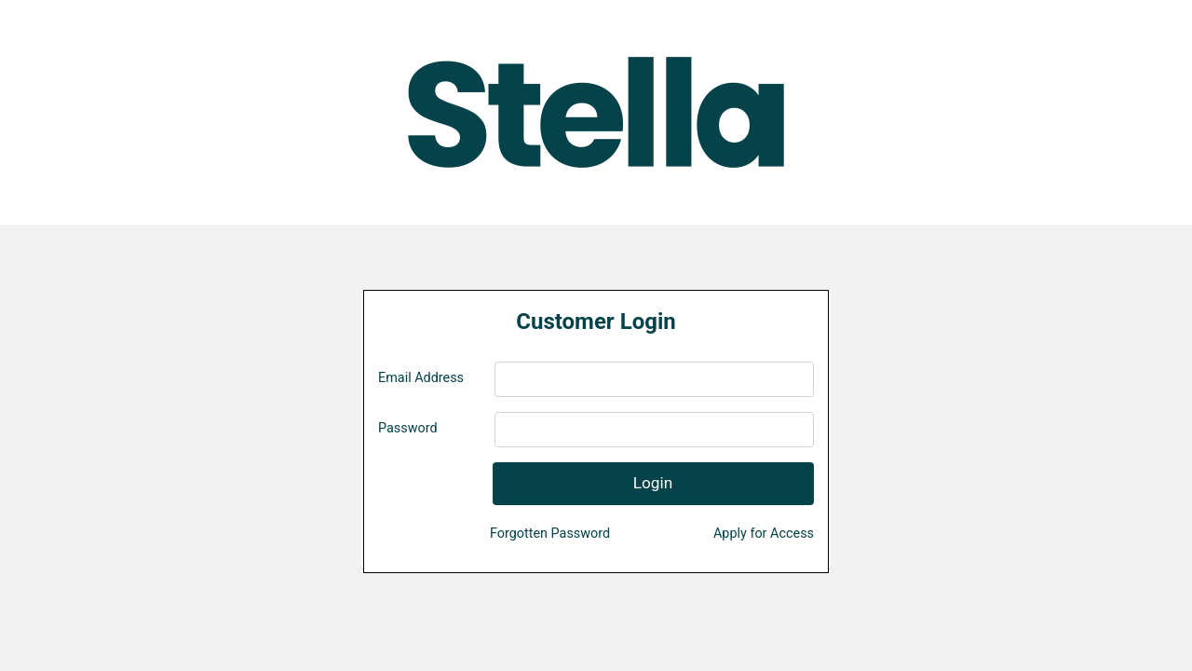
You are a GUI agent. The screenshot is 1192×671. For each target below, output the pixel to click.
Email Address (421, 378)
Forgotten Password (550, 533)
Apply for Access (763, 533)
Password (408, 428)
